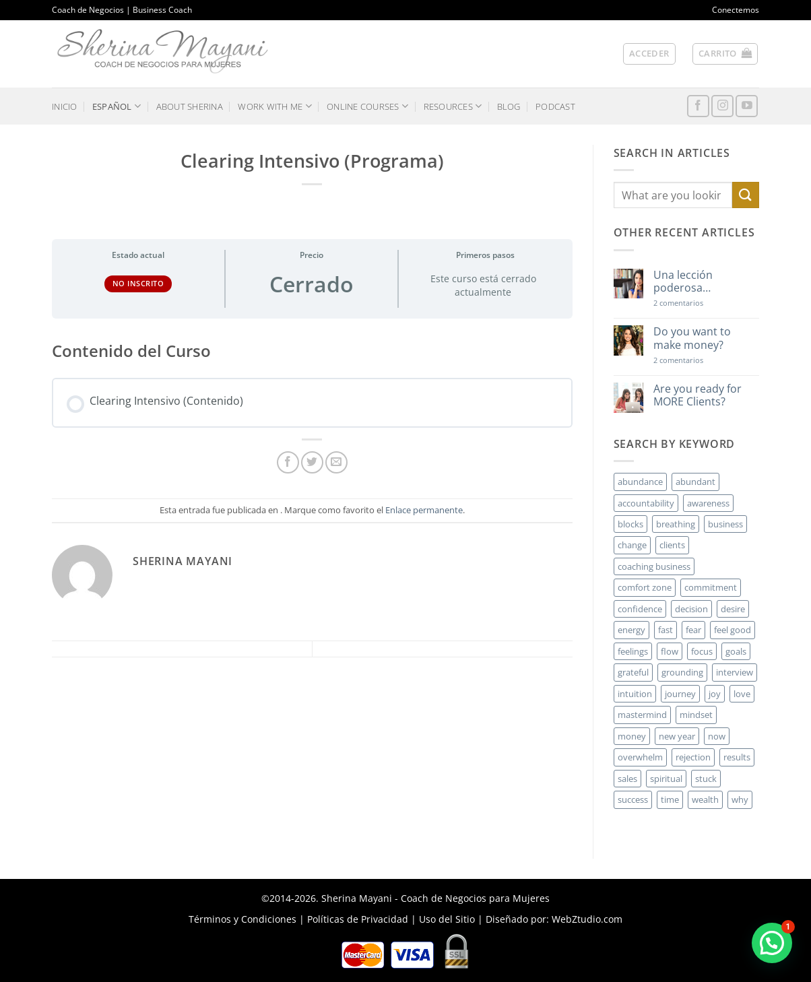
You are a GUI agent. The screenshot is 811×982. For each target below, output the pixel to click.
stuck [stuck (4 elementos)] (706, 779)
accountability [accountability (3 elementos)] (646, 503)
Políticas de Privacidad (357, 919)
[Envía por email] (336, 462)
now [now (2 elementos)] (716, 736)
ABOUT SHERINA (189, 106)
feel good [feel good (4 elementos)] (732, 630)
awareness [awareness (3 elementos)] (708, 503)
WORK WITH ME (275, 106)
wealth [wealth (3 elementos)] (705, 799)
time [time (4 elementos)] (670, 799)
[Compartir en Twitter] (312, 462)
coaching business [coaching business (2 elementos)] (654, 566)
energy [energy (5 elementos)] (631, 630)
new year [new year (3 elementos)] (677, 736)
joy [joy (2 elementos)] (715, 694)
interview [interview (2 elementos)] (734, 672)
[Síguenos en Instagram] (722, 106)
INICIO (64, 106)
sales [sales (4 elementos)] (627, 779)
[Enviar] (745, 195)
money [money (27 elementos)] (632, 736)
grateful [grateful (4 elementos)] (633, 672)
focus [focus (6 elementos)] (702, 651)
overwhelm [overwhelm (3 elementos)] (640, 757)
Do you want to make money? (692, 338)
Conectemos (735, 9)
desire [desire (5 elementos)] (733, 609)
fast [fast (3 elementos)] (665, 630)
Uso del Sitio (447, 919)
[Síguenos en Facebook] (698, 106)
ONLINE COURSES (367, 106)
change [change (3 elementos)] (632, 545)
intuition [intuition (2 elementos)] (635, 694)
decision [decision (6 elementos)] (691, 609)
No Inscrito (138, 283)
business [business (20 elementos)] (725, 524)
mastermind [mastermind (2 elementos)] (642, 715)
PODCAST (555, 106)
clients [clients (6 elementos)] (672, 545)
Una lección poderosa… (683, 281)
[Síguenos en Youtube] (747, 106)
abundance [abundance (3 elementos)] (640, 482)
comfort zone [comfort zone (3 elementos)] (645, 587)
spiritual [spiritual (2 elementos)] (666, 779)
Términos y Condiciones (242, 919)
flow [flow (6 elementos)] (669, 651)
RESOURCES (453, 106)
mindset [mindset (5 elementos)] (696, 715)
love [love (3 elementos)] (742, 694)
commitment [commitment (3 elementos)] (710, 587)
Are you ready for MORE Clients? (697, 395)
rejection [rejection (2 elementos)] (693, 757)
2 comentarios (697, 302)
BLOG (509, 106)
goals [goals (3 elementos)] (735, 651)
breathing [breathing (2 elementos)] (675, 524)
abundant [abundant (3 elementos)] (695, 482)
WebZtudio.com (587, 919)
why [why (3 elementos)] (740, 799)
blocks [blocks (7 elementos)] (630, 524)
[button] (649, 54)
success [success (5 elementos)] (633, 799)
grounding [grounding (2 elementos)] (682, 672)
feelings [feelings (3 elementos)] (633, 651)
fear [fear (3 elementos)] (693, 630)
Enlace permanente (424, 510)
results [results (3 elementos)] (736, 757)
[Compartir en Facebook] (288, 462)
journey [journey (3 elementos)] (680, 694)
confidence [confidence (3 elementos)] (640, 609)
